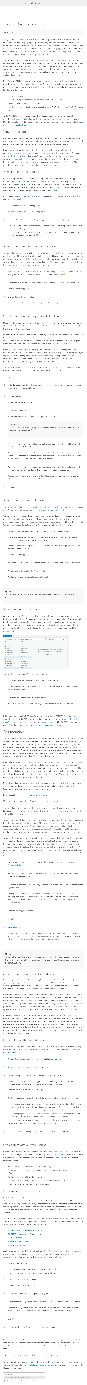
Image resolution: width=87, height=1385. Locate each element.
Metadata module (58, 1154)
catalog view (57, 1059)
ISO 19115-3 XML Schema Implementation (24, 1230)
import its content (45, 725)
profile (54, 190)
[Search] (64, 3)
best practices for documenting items (30, 795)
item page (20, 184)
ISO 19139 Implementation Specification (24, 1234)
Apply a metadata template (19, 1067)
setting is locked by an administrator (40, 1365)
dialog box (17, 865)
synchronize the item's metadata (17, 156)
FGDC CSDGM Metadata (17, 1238)
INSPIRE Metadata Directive (18, 1241)
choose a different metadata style (50, 510)
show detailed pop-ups (32, 196)
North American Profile (16, 1245)
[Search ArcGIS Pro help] (41, 3)
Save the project (14, 927)
